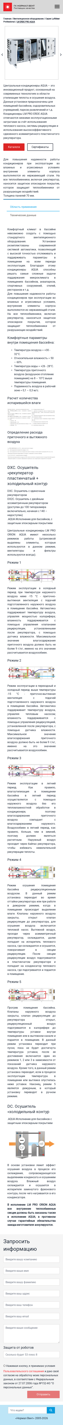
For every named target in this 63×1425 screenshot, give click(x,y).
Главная (7, 19)
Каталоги (14, 147)
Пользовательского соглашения (23, 1371)
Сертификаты (40, 147)
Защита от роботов (18, 1348)
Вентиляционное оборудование (28, 19)
